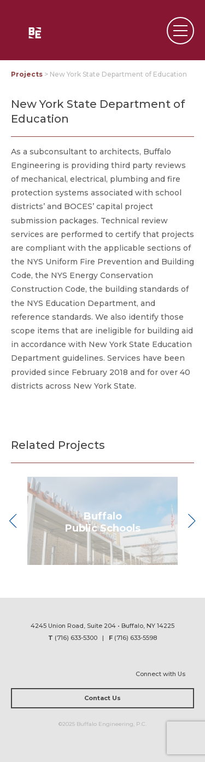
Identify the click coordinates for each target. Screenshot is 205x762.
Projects (27, 74)
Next (191, 521)
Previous (13, 521)
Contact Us (102, 698)
